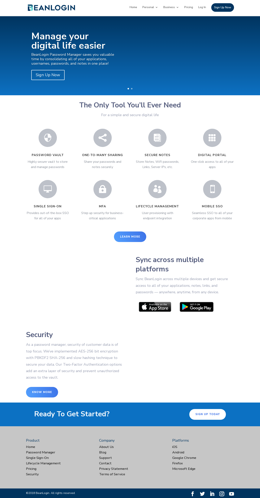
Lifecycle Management (43, 463)
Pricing (188, 7)
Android (178, 452)
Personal (148, 7)
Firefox (177, 463)
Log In (202, 7)
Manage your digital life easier (68, 41)
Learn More (130, 237)
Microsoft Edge (183, 468)
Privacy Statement (113, 468)
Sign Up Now (222, 7)
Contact (105, 463)
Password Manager (40, 452)
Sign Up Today (207, 414)
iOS (174, 446)
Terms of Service (112, 474)
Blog (102, 452)
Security (32, 474)
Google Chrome (184, 457)
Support (105, 457)
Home (133, 7)
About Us (106, 446)
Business (169, 7)
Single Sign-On (37, 457)
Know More (42, 392)
